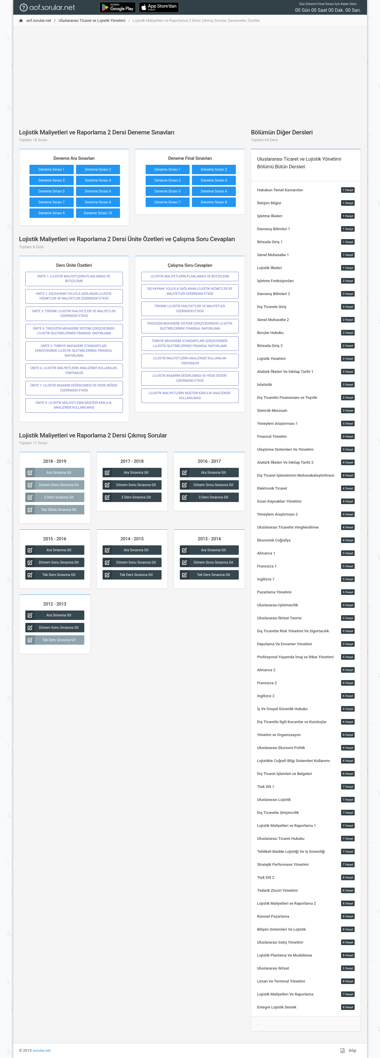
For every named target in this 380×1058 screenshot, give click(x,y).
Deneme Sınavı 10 (98, 213)
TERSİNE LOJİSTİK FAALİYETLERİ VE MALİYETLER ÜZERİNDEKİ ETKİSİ (190, 308)
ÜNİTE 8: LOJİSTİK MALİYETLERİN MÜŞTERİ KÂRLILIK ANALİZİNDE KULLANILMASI (74, 405)
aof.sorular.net (35, 20)
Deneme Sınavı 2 (98, 169)
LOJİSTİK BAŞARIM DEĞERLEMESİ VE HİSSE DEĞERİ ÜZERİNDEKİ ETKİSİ (190, 378)
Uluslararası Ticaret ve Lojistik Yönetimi (92, 20)
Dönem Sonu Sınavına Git (52, 485)
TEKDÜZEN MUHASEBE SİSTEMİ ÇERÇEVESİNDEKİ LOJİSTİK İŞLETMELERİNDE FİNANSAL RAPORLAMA (190, 326)
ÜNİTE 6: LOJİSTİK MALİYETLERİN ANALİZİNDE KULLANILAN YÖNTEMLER (73, 370)
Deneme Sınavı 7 (52, 202)
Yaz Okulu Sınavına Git (51, 509)
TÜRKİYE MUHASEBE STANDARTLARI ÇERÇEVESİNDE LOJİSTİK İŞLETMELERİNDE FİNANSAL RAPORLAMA (190, 343)
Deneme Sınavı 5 (52, 191)
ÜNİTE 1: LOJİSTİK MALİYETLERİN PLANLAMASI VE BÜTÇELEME (74, 278)
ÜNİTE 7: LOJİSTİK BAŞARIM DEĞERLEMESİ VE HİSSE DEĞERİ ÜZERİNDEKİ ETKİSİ (74, 388)
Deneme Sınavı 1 (52, 169)
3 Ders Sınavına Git (49, 497)
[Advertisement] (190, 73)
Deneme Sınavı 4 (98, 180)
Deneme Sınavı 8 (98, 202)
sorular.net (41, 1050)
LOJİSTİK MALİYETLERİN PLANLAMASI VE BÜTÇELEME (190, 276)
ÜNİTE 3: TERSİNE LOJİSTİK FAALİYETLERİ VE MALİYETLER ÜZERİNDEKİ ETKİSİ (74, 313)
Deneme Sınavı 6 (98, 191)
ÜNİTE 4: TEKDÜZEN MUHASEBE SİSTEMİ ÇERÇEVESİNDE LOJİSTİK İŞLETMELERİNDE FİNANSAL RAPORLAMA (74, 331)
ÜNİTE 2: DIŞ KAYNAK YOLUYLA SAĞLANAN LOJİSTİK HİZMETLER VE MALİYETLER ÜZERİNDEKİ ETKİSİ (74, 296)
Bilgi (348, 1050)
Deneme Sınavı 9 (52, 213)
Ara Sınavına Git (48, 472)
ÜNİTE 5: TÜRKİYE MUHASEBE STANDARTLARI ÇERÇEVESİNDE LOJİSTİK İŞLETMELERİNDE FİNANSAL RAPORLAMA (74, 351)
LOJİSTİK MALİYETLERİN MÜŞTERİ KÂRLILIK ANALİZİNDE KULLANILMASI (190, 395)
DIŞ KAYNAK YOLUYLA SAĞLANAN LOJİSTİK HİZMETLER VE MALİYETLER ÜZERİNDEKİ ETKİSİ (190, 291)
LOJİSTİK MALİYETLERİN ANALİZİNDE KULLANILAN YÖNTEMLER (190, 360)
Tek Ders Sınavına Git (50, 575)
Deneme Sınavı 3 (52, 180)
